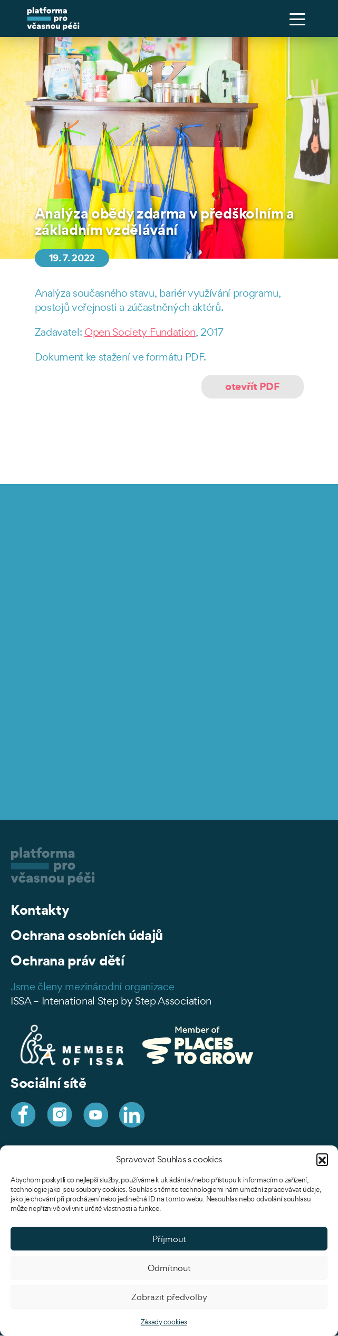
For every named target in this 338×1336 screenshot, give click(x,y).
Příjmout (169, 1239)
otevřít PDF (252, 386)
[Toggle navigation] (297, 18)
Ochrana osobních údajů (87, 935)
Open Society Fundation (140, 332)
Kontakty (40, 910)
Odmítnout (169, 1268)
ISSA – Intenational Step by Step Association (111, 1001)
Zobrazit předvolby (169, 1297)
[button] (322, 1159)
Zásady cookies (164, 1322)
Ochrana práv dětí (67, 960)
